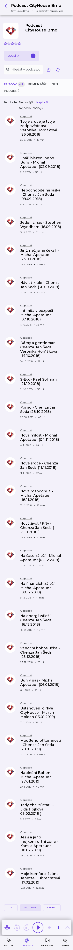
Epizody (14, 84)
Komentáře (37, 84)
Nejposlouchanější (31, 108)
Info (54, 84)
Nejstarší (42, 102)
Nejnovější (26, 102)
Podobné (11, 91)
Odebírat (21, 56)
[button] (35, 7)
